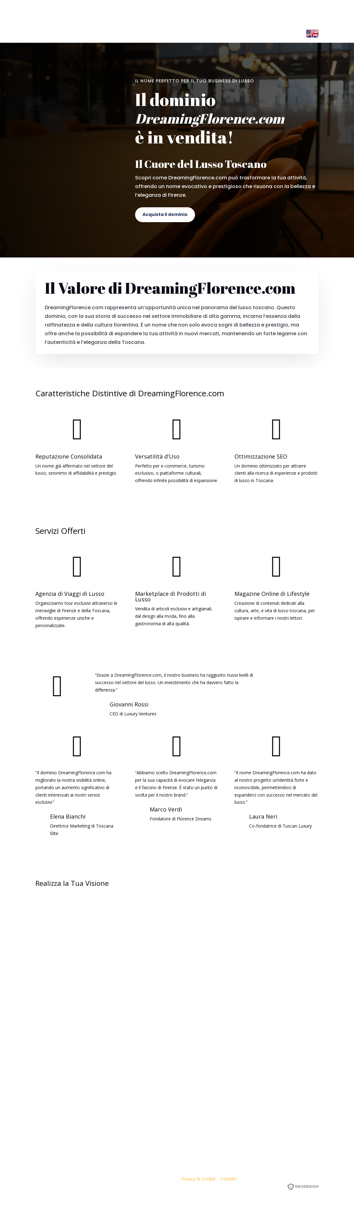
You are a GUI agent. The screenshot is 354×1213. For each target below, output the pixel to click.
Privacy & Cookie (198, 1179)
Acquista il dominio (165, 214)
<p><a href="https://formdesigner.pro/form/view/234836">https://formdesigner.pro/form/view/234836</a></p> (177, 1010)
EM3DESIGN (307, 1187)
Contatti (228, 1179)
